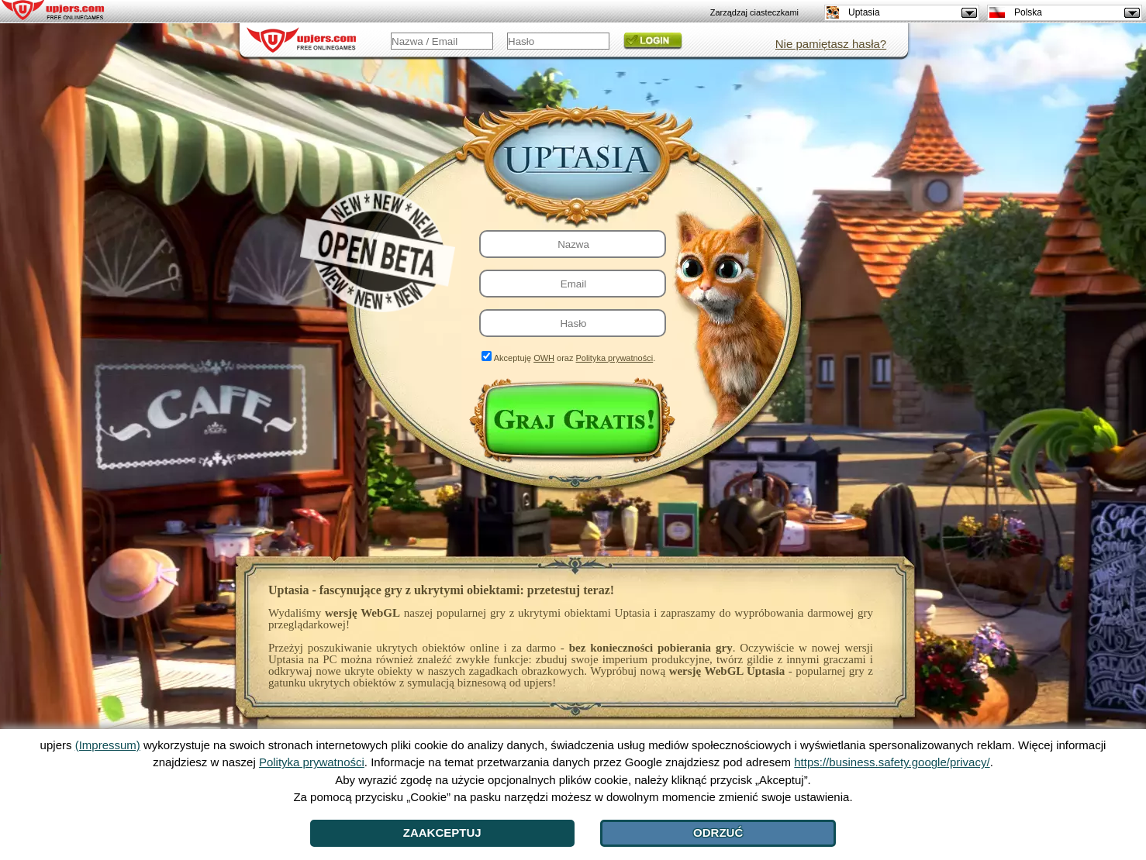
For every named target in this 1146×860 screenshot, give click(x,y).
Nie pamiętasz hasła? (830, 43)
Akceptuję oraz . (575, 358)
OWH (543, 358)
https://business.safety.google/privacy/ (891, 762)
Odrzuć (718, 832)
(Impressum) (107, 745)
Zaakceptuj (442, 832)
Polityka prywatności (615, 358)
